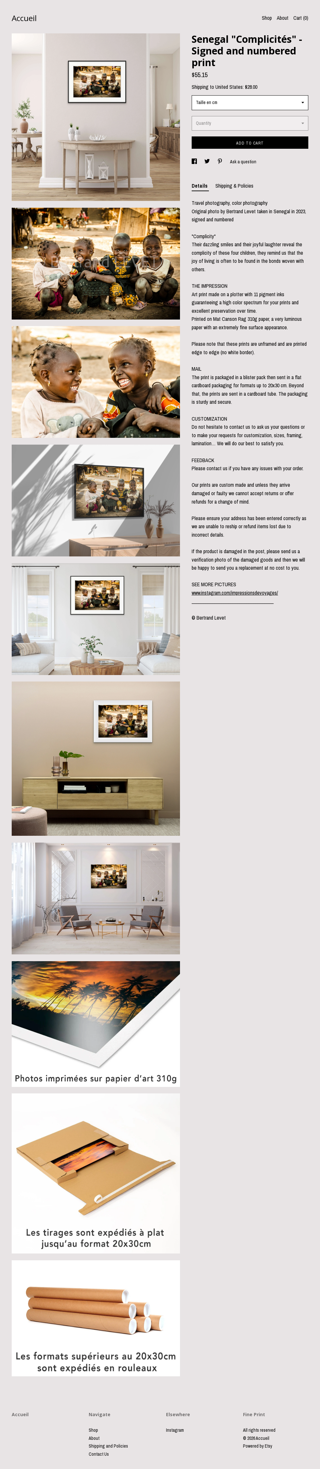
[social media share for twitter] (207, 162)
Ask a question (243, 162)
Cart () (300, 17)
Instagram (175, 1430)
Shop (267, 17)
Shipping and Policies (108, 1446)
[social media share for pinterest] (220, 162)
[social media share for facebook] (195, 162)
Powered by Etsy (257, 1446)
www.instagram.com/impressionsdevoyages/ (235, 592)
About (282, 17)
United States (229, 86)
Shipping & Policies (234, 185)
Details (200, 185)
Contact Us (99, 1454)
